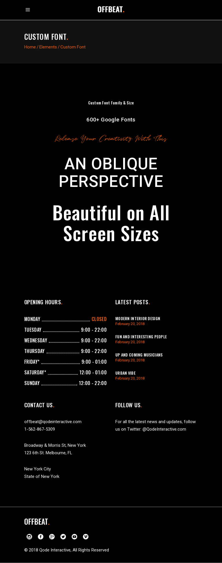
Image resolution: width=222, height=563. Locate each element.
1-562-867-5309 (39, 429)
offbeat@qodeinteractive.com (53, 421)
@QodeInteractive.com (164, 429)
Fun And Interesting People (141, 336)
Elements (48, 47)
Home (30, 47)
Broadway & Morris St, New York (55, 445)
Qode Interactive (55, 550)
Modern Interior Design (137, 318)
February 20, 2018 (130, 324)
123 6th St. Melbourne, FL (48, 452)
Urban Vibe (125, 373)
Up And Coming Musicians (138, 355)
